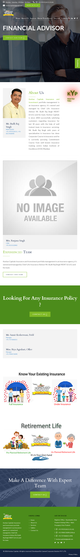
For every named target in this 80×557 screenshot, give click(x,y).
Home (18, 18)
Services (33, 18)
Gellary (57, 18)
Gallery (32, 528)
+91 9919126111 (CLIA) (43, 2)
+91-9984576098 (11, 354)
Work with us (33, 5)
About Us (25, 18)
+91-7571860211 (11, 339)
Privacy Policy (73, 554)
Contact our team (15, 37)
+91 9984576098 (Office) (65, 532)
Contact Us (66, 18)
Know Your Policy (45, 18)
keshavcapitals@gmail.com (12, 5)
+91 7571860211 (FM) (64, 536)
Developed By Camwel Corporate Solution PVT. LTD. (49, 551)
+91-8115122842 (11, 245)
